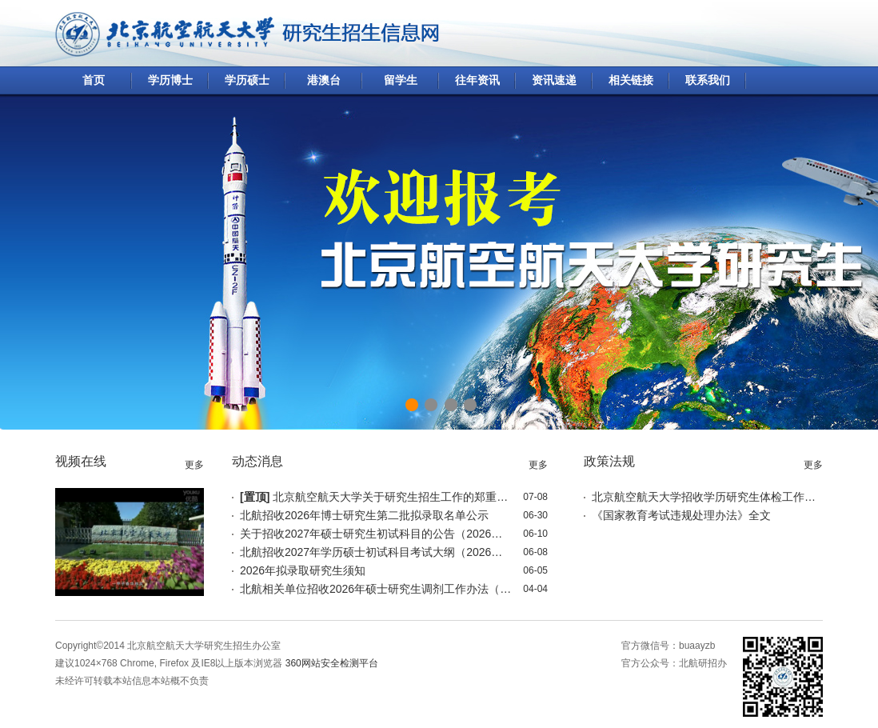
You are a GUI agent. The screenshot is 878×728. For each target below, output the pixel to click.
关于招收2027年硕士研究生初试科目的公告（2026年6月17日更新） (376, 533)
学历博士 (170, 80)
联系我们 (707, 80)
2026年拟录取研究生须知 (302, 570)
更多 (194, 464)
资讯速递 (554, 80)
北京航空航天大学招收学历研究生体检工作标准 (704, 496)
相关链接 (631, 80)
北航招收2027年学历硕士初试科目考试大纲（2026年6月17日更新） (376, 552)
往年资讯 (477, 80)
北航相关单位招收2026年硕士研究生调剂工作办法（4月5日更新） (376, 588)
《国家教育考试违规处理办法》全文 (681, 515)
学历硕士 (247, 80)
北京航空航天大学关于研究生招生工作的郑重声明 (376, 496)
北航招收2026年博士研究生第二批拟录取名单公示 (364, 515)
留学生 (400, 80)
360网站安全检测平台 (331, 663)
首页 (93, 80)
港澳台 (324, 80)
